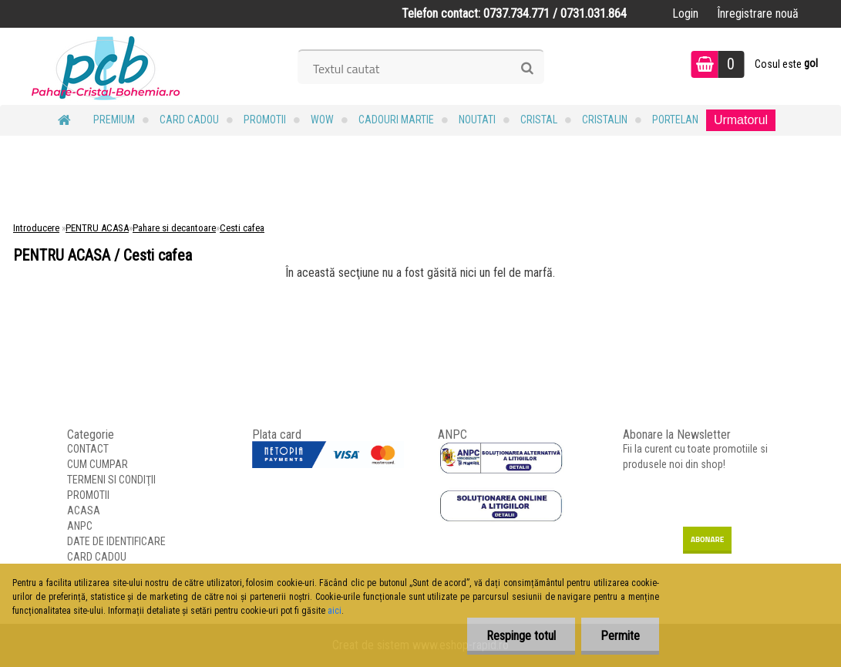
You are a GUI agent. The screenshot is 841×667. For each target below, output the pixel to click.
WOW (322, 119)
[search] (526, 68)
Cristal (538, 119)
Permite (620, 635)
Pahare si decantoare (174, 228)
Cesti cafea (242, 228)
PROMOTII (265, 119)
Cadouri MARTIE (396, 119)
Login (685, 13)
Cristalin (604, 119)
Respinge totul (521, 635)
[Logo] (106, 66)
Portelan (675, 119)
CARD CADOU (189, 119)
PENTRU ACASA (97, 228)
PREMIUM (114, 119)
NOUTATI (477, 119)
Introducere (36, 228)
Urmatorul (741, 119)
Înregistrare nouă (758, 13)
